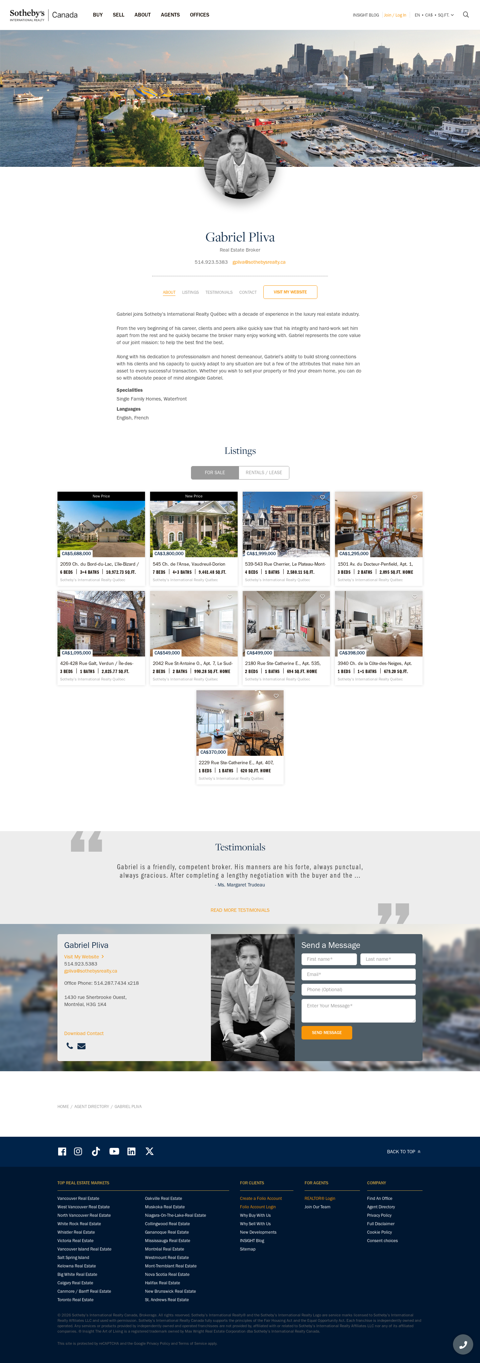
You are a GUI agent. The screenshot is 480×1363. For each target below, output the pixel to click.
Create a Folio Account (261, 1199)
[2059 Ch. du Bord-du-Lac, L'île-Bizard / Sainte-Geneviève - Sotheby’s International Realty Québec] (116, 533)
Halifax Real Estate (162, 1283)
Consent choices (382, 1241)
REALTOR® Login (320, 1199)
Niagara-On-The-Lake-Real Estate (175, 1215)
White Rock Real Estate (79, 1224)
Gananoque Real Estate (167, 1232)
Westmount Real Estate (167, 1258)
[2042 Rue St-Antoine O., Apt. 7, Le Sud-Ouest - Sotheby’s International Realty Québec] (363, 656)
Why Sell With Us (255, 1224)
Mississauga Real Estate (167, 1241)
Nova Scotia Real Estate (167, 1275)
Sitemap (248, 1249)
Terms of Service (192, 1344)
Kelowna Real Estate (76, 1266)
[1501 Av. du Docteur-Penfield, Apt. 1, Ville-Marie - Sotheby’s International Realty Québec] (116, 656)
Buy (98, 14)
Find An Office (379, 1199)
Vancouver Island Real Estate (84, 1249)
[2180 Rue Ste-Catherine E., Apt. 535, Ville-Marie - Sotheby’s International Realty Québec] (116, 778)
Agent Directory (91, 1124)
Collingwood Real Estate (167, 1224)
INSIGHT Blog (366, 15)
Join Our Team (318, 1207)
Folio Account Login (258, 1207)
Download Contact (84, 1068)
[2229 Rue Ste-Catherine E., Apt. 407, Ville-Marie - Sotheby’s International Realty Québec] (363, 778)
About (169, 275)
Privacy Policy (379, 1215)
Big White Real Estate (77, 1275)
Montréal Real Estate (164, 1249)
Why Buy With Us (255, 1215)
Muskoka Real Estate (165, 1207)
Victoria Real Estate (75, 1241)
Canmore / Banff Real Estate (84, 1291)
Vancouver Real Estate (78, 1199)
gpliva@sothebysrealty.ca (259, 245)
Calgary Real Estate (75, 1283)
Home (63, 1124)
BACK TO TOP (405, 1152)
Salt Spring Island (73, 1258)
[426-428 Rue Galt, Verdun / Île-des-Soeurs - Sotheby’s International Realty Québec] (240, 656)
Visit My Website (290, 274)
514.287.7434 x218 (116, 1018)
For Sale (215, 455)
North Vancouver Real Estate (84, 1215)
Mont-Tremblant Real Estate (171, 1266)
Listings (190, 275)
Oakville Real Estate (163, 1199)
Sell (118, 14)
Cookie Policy (379, 1232)
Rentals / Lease (264, 455)
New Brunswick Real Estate (170, 1291)
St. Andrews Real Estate (167, 1300)
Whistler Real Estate (76, 1232)
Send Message (327, 1067)
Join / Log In (395, 15)
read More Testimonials (240, 945)
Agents (170, 14)
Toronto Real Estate (75, 1300)
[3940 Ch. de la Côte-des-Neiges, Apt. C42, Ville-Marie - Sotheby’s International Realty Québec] (240, 778)
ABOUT (143, 14)
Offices (199, 14)
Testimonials (219, 275)
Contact (248, 275)
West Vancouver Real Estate (83, 1207)
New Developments (258, 1232)
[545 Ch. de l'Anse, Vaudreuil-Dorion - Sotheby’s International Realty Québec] (240, 533)
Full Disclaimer (380, 1224)
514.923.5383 (211, 245)
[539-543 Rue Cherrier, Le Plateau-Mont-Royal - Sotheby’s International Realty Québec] (363, 533)
